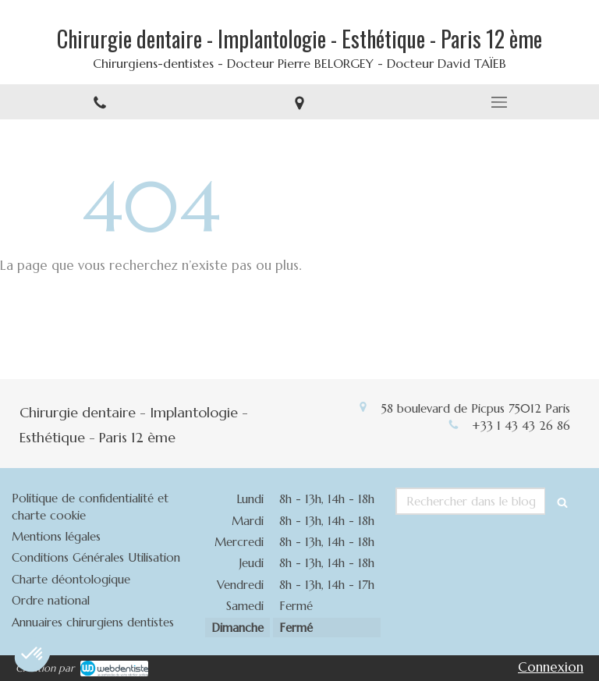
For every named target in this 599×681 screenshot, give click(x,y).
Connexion (550, 667)
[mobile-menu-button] (499, 102)
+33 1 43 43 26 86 (521, 425)
